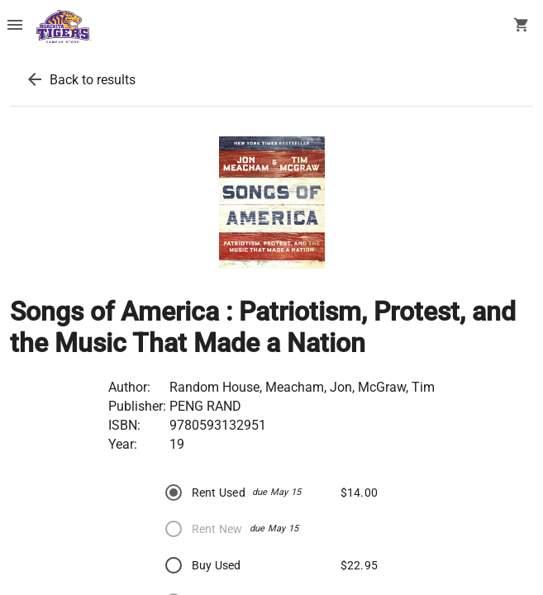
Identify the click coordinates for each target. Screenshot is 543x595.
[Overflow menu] (15, 26)
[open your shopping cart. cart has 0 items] (521, 26)
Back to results (93, 80)
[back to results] (35, 79)
